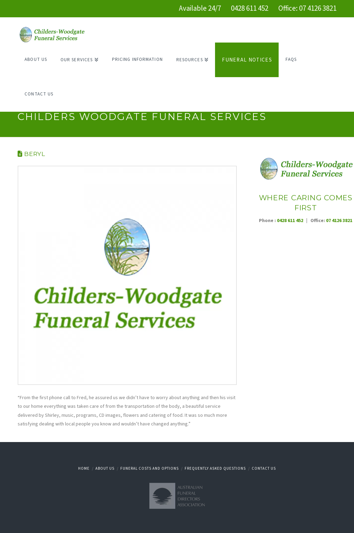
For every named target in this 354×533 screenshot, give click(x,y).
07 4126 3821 (317, 8)
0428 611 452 (249, 8)
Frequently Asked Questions (215, 468)
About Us (104, 468)
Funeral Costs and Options (149, 468)
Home (84, 468)
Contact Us (264, 468)
